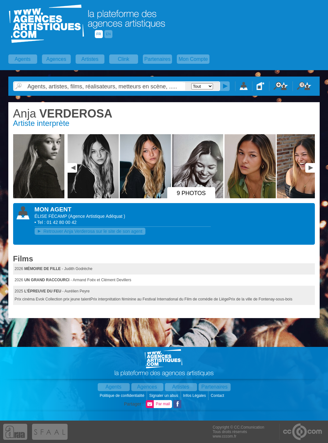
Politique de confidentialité (122, 395)
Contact (218, 395)
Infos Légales (195, 395)
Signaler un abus (164, 395)
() (96, 216)
